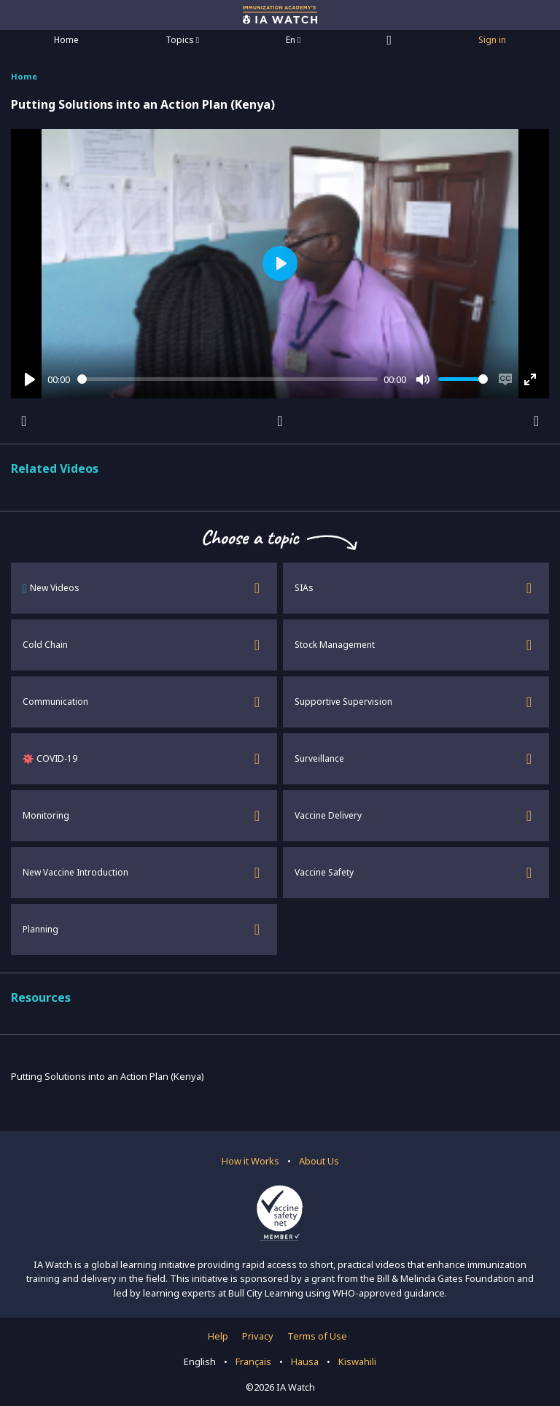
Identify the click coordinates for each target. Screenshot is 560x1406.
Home (66, 40)
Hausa (305, 1361)
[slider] (227, 379)
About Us (319, 1160)
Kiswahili (357, 1361)
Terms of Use (317, 1336)
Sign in (492, 40)
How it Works (250, 1160)
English (200, 1361)
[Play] (30, 379)
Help (218, 1336)
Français (253, 1361)
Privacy (257, 1336)
